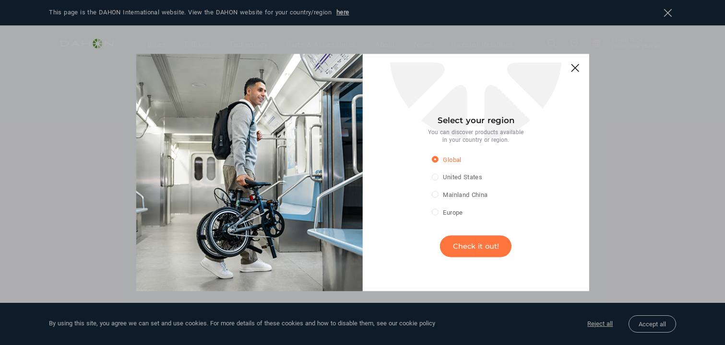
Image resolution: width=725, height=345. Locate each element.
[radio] (468, 159)
